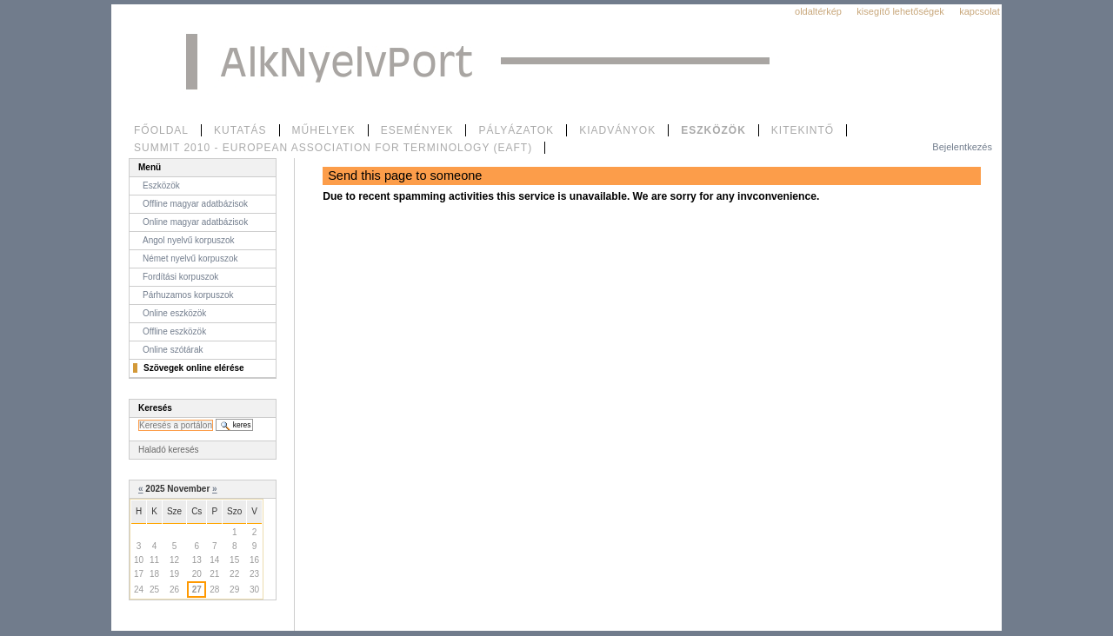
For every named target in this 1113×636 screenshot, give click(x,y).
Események (417, 130)
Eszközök (713, 130)
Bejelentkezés (962, 147)
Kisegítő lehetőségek (900, 11)
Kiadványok (617, 130)
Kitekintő (802, 130)
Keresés (155, 408)
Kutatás (240, 130)
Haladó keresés (168, 449)
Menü (149, 167)
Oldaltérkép (818, 11)
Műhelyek (324, 130)
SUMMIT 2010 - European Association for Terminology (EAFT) (333, 148)
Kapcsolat (979, 11)
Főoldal (161, 130)
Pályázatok (516, 130)
